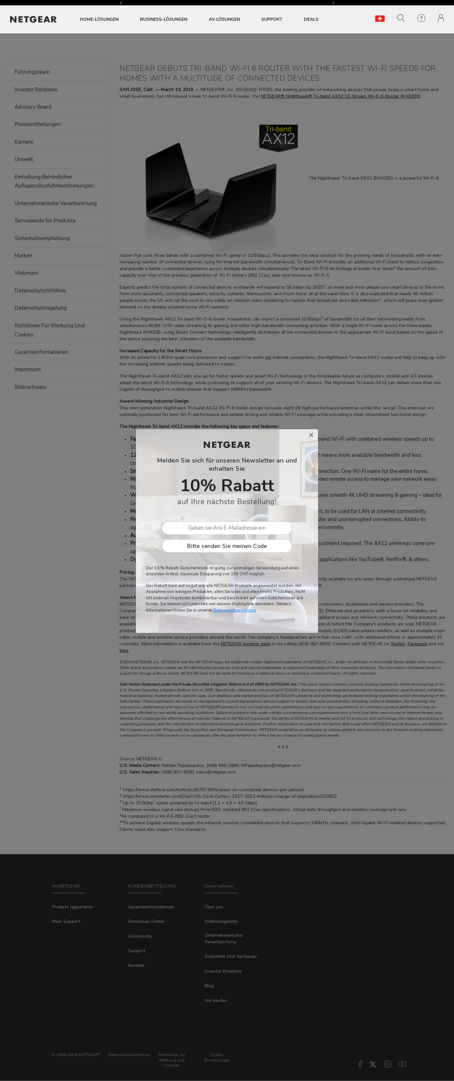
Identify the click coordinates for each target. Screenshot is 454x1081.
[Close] (311, 434)
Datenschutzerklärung (234, 610)
